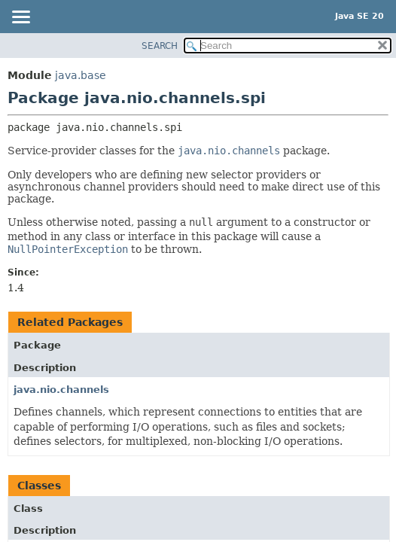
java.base (80, 75)
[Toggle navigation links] (20, 18)
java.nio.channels (61, 389)
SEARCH (160, 46)
